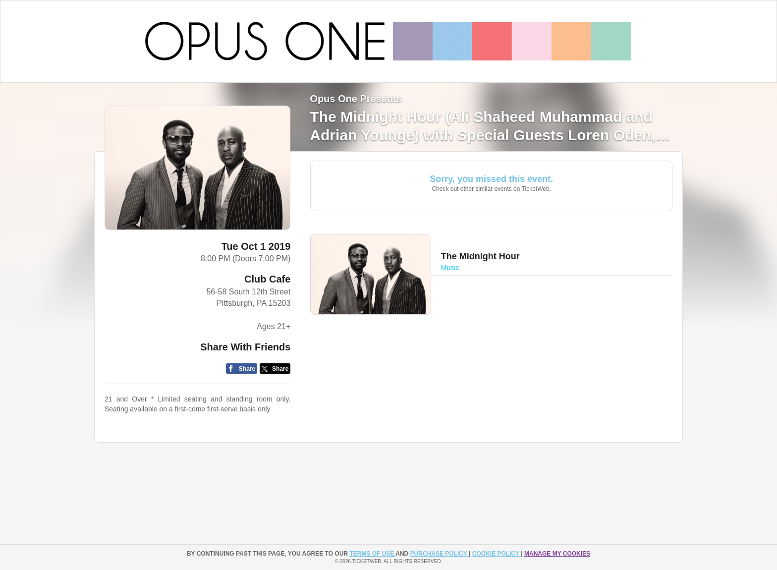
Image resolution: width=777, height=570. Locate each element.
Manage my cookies (557, 553)
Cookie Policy (496, 553)
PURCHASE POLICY (439, 553)
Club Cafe (267, 279)
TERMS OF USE (372, 553)
